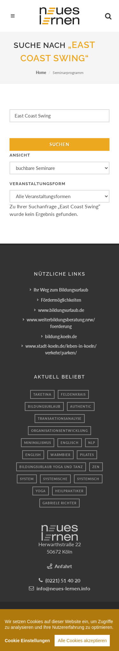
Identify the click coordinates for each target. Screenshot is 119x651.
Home (41, 72)
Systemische (55, 479)
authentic (80, 406)
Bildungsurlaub (44, 406)
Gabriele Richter (59, 503)
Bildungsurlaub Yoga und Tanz (51, 467)
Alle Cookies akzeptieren (82, 644)
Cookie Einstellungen (27, 644)
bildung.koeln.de (61, 336)
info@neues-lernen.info (63, 588)
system (27, 479)
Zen (96, 467)
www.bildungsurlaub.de (61, 310)
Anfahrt (63, 566)
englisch (70, 443)
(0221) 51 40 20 (62, 580)
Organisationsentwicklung (59, 431)
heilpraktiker (69, 491)
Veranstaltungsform (37, 183)
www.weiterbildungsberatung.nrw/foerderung (61, 323)
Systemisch (88, 479)
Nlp (91, 443)
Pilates (87, 455)
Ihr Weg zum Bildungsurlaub (61, 289)
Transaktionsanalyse (60, 418)
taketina (42, 394)
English (33, 455)
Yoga (41, 491)
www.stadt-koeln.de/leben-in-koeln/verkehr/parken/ (61, 349)
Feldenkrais (73, 394)
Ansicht (20, 155)
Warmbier (60, 455)
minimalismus (37, 443)
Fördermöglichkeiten (61, 300)
